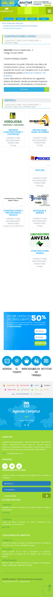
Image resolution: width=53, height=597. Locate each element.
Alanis (4, 551)
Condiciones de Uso (10, 581)
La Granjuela (34, 563)
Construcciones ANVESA (40, 251)
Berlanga (39, 185)
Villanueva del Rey (25, 565)
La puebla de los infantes (25, 554)
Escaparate (37, 394)
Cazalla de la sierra (18, 551)
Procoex (39, 170)
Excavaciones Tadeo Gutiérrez (40, 131)
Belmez (5, 563)
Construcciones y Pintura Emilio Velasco (13, 212)
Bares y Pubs (12, 390)
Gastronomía (25, 390)
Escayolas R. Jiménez (39, 211)
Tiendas (36, 385)
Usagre (32, 545)
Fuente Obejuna (21, 563)
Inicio (4, 23)
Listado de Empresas (22, 394)
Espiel (11, 563)
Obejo (4, 565)
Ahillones (5, 543)
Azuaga (13, 145)
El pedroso (45, 551)
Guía (44, 19)
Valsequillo (12, 565)
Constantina (34, 551)
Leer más (5, 512)
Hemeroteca (25, 581)
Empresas (11, 23)
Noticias (20, 19)
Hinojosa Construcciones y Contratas (13, 132)
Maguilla (24, 545)
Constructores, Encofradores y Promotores (20, 26)
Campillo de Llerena (34, 543)
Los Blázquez (45, 563)
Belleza (46, 390)
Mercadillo (9, 19)
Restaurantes (24, 385)
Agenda (32, 19)
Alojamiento (11, 385)
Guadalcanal (7, 554)
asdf (26, 416)
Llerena (18, 545)
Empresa (19, 23)
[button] (28, 10)
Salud (37, 390)
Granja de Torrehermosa (13, 226)
